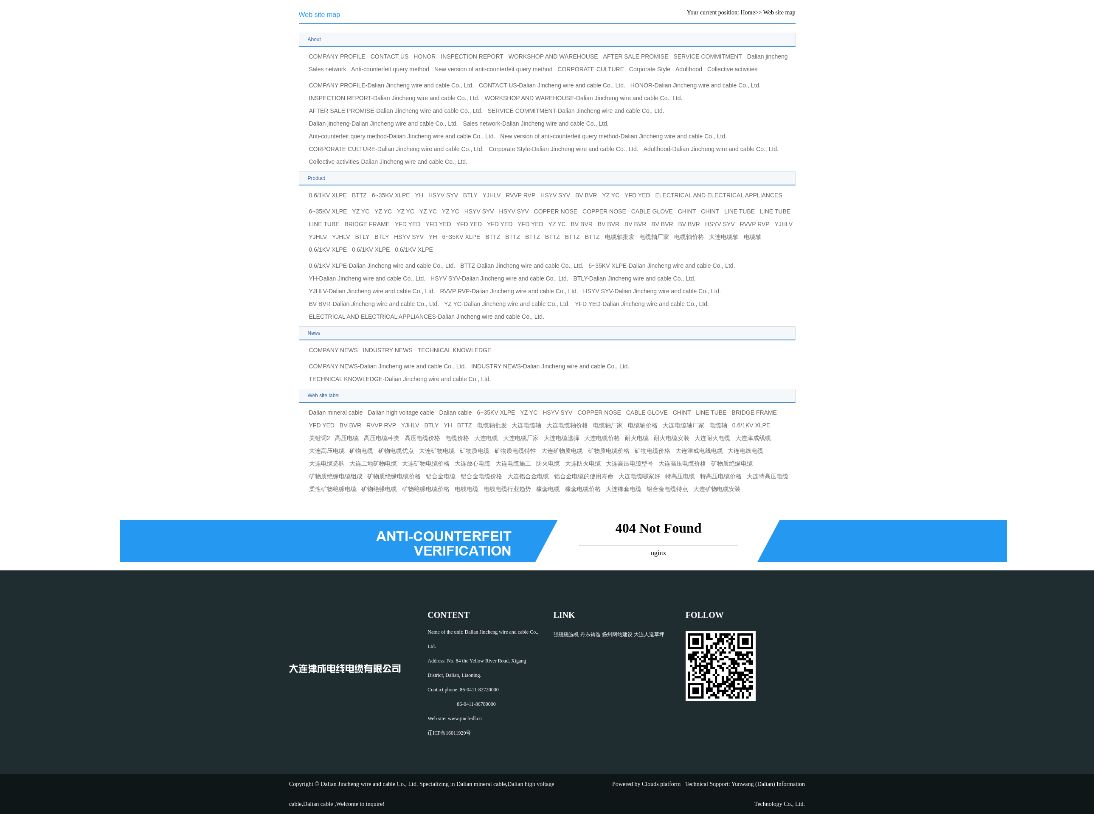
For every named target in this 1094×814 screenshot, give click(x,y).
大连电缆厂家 (521, 438)
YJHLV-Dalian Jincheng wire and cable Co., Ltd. (372, 291)
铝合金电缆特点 (667, 489)
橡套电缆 (548, 489)
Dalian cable (455, 412)
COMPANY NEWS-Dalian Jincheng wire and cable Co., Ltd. (388, 366)
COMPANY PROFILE (337, 56)
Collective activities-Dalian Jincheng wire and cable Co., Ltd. (388, 161)
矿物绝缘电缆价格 (426, 489)
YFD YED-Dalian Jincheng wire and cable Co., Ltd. (642, 303)
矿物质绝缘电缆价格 (394, 476)
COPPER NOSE (556, 211)
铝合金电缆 (441, 476)
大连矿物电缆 (437, 450)
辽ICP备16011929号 (449, 733)
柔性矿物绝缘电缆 (333, 489)
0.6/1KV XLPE (328, 195)
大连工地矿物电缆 (373, 463)
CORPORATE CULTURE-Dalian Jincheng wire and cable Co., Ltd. (396, 149)
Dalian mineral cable (336, 412)
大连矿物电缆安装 (717, 489)
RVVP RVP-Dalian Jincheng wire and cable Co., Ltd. (509, 291)
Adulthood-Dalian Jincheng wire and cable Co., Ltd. (711, 149)
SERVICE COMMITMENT (707, 56)
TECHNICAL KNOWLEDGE (455, 350)
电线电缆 (466, 489)
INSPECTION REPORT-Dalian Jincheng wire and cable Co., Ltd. (394, 98)
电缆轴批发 (620, 236)
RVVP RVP (520, 195)
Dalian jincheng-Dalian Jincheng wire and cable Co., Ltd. (383, 123)
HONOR (424, 56)
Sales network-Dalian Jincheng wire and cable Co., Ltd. (535, 123)
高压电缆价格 (422, 438)
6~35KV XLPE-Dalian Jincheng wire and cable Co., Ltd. (661, 265)
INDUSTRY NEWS (388, 350)
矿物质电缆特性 (515, 450)
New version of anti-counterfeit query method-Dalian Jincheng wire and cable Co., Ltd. (613, 136)
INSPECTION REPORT (472, 56)
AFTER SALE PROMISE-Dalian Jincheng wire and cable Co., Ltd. (396, 110)
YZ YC (610, 195)
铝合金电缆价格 (481, 476)
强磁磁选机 (566, 634)
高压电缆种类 (381, 438)
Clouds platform (661, 784)
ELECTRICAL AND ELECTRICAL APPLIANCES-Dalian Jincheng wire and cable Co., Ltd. (427, 316)
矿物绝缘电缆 (379, 489)
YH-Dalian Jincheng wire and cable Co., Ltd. (367, 278)
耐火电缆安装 (671, 438)
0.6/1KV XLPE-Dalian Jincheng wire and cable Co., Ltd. (382, 265)
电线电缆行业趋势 (507, 489)
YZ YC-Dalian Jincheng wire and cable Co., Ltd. (507, 303)
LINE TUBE (739, 211)
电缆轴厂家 (654, 236)
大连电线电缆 (745, 450)
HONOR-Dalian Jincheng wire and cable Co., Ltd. (695, 85)
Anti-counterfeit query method (390, 69)
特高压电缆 (680, 476)
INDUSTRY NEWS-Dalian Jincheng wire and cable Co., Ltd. (550, 366)
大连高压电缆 (327, 450)
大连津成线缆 (753, 438)
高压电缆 (347, 438)
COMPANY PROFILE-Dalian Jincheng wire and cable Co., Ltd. (391, 85)
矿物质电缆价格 (609, 450)
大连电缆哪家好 (639, 476)
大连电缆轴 (724, 236)
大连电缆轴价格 (567, 425)
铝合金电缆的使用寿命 (583, 476)
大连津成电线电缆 (699, 450)
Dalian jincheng (767, 56)
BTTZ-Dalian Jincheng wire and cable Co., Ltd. (521, 265)
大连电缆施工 (513, 463)
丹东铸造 (590, 634)
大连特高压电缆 (767, 476)
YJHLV (492, 195)
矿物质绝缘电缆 (732, 463)
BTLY (470, 195)
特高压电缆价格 (721, 476)
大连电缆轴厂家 (683, 425)
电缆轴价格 (689, 236)
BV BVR (586, 195)
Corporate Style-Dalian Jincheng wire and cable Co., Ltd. (563, 149)
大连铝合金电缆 (528, 476)
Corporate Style (649, 69)
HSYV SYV (443, 195)
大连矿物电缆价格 (426, 463)
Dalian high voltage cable (401, 412)
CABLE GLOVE (652, 211)
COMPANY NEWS (333, 350)
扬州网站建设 (617, 634)
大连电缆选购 (327, 463)
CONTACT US (390, 56)
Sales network (327, 69)
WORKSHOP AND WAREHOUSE (553, 56)
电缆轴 (753, 236)
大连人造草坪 (649, 634)
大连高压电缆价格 (682, 463)
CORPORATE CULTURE (590, 69)
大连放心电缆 (472, 463)
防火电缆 (548, 463)
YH (419, 195)
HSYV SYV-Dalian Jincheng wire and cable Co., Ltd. (499, 278)
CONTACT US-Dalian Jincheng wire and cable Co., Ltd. (552, 85)
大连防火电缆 (583, 463)
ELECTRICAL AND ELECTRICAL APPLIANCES (718, 195)
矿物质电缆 (474, 450)
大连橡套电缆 (623, 489)
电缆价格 (457, 438)
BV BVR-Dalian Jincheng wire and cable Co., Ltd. (374, 303)
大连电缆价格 (602, 438)
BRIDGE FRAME (367, 224)
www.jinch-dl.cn (465, 718)
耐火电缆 (637, 438)
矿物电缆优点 (396, 450)
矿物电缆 (361, 450)
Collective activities (732, 69)
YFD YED (637, 195)
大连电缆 (486, 438)
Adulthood (688, 69)
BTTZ (359, 195)
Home (747, 12)
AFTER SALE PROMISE (635, 56)
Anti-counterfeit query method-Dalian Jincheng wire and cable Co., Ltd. (402, 136)
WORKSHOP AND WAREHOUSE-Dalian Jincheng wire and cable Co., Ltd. (583, 98)
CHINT (687, 211)
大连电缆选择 (561, 438)
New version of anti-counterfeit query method (493, 69)
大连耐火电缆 (712, 438)
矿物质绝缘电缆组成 (336, 476)
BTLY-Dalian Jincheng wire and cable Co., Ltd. (635, 278)
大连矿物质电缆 (562, 450)
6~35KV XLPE (391, 195)
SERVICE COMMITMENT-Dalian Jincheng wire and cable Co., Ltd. (576, 110)
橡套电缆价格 (583, 489)
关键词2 (319, 438)
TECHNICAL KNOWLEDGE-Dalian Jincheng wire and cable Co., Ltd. (400, 379)
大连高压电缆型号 (629, 463)
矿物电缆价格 (652, 450)
